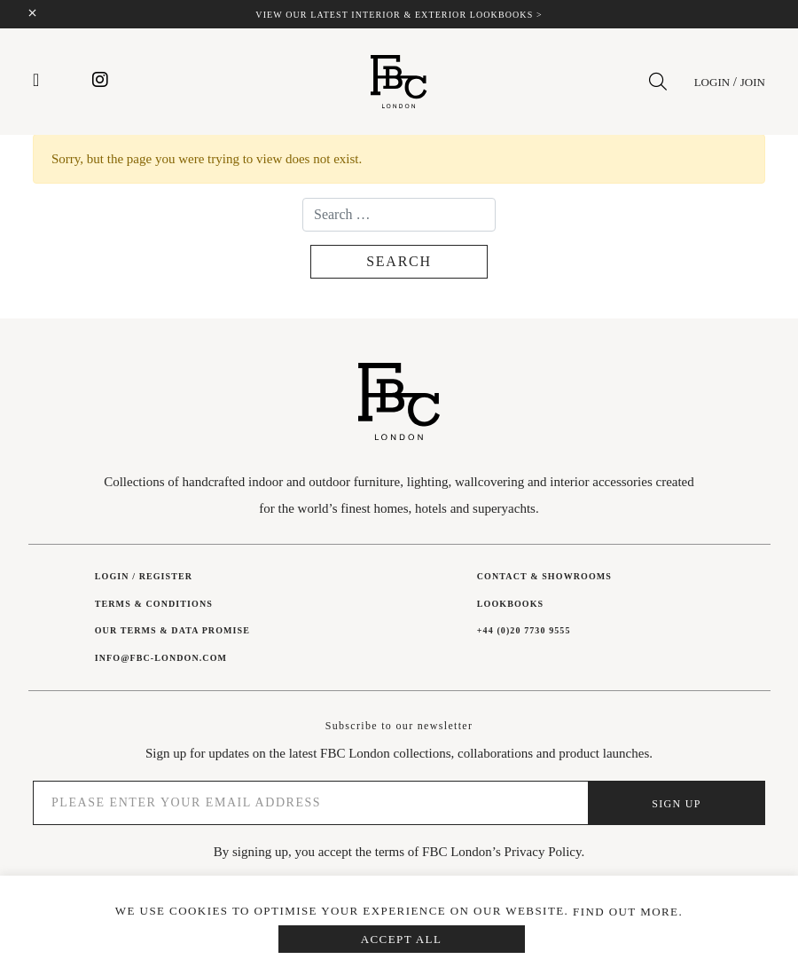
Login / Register (143, 576)
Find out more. (628, 911)
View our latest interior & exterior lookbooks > (398, 15)
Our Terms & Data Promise (172, 630)
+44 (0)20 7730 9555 (524, 630)
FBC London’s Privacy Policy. (503, 852)
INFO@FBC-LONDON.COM (161, 658)
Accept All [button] (401, 939)
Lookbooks (510, 604)
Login (712, 82)
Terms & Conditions (154, 604)
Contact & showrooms (544, 576)
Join (752, 82)
